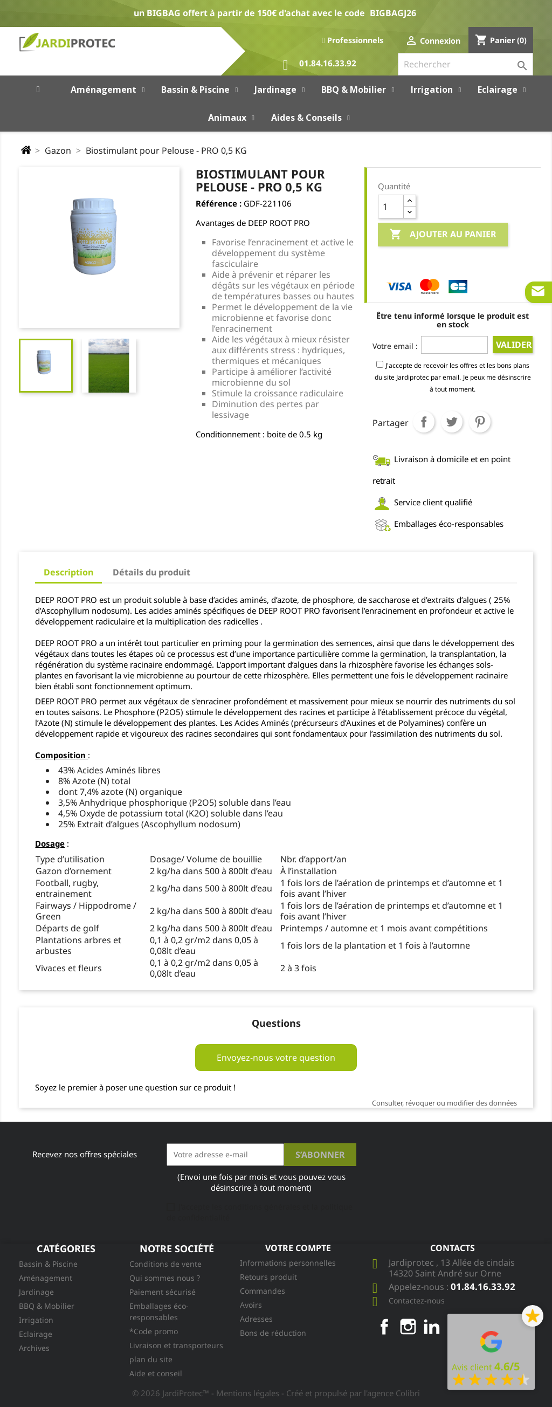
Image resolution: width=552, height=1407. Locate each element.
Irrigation (36, 1320)
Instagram (408, 1326)
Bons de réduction (273, 1333)
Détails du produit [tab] (151, 572)
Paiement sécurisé (162, 1292)
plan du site (150, 1359)
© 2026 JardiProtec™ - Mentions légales (206, 1393)
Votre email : (395, 346)
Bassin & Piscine (48, 1264)
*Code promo (153, 1331)
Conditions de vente (165, 1264)
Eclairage (35, 1334)
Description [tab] (68, 572)
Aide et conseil (155, 1373)
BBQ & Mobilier (46, 1306)
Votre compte (298, 1248)
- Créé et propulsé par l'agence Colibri (350, 1393)
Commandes (262, 1291)
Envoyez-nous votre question (276, 1057)
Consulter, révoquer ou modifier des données (444, 1103)
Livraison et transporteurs (176, 1345)
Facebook (384, 1326)
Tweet (452, 422)
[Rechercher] (465, 64)
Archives (34, 1348)
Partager (423, 422)
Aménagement (45, 1278)
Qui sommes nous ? (164, 1278)
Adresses (256, 1319)
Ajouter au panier (442, 235)
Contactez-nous (417, 1300)
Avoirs (251, 1305)
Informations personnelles (288, 1263)
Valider (514, 345)
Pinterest (480, 422)
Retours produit (268, 1277)
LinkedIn (432, 1326)
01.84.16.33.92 (319, 65)
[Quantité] (391, 206)
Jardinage (36, 1292)
